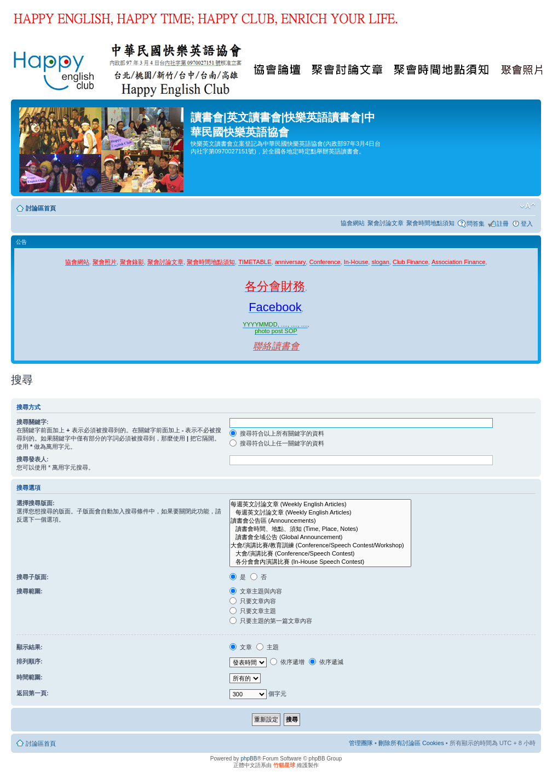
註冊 (503, 223)
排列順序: (29, 661)
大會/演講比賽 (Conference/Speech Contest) (320, 554)
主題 (267, 647)
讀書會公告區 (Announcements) (320, 521)
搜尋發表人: (32, 459)
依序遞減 (326, 662)
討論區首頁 (41, 208)
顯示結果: (29, 647)
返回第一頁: (32, 693)
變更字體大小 (528, 206)
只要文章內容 (252, 601)
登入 (527, 223)
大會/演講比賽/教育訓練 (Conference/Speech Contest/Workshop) (320, 545)
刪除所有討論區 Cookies (411, 743)
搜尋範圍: (29, 591)
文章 (240, 647)
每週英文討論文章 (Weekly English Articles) (320, 504)
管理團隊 (361, 743)
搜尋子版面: (32, 577)
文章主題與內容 (255, 591)
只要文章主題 (252, 611)
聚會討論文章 (385, 223)
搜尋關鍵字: (32, 422)
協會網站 (353, 223)
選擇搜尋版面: (35, 503)
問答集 (476, 223)
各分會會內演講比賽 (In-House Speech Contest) (320, 562)
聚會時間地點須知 (430, 223)
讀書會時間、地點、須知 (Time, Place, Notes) (320, 529)
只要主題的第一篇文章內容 (270, 620)
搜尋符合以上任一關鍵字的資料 (276, 443)
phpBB (248, 759)
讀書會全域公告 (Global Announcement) (320, 537)
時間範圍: (29, 677)
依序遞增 (287, 662)
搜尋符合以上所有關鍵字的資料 (276, 433)
